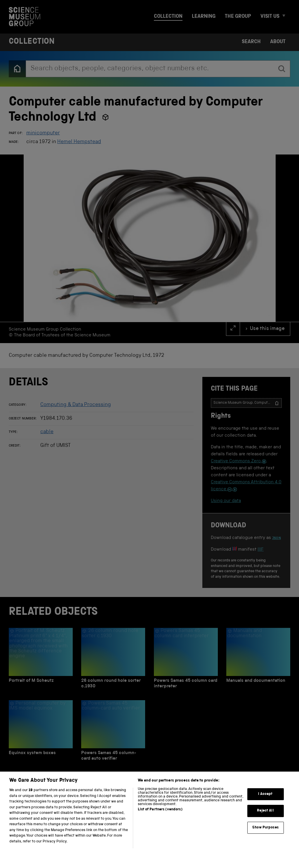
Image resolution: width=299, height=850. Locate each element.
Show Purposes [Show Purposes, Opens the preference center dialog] (265, 835)
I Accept (265, 802)
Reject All (265, 819)
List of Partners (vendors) (160, 817)
